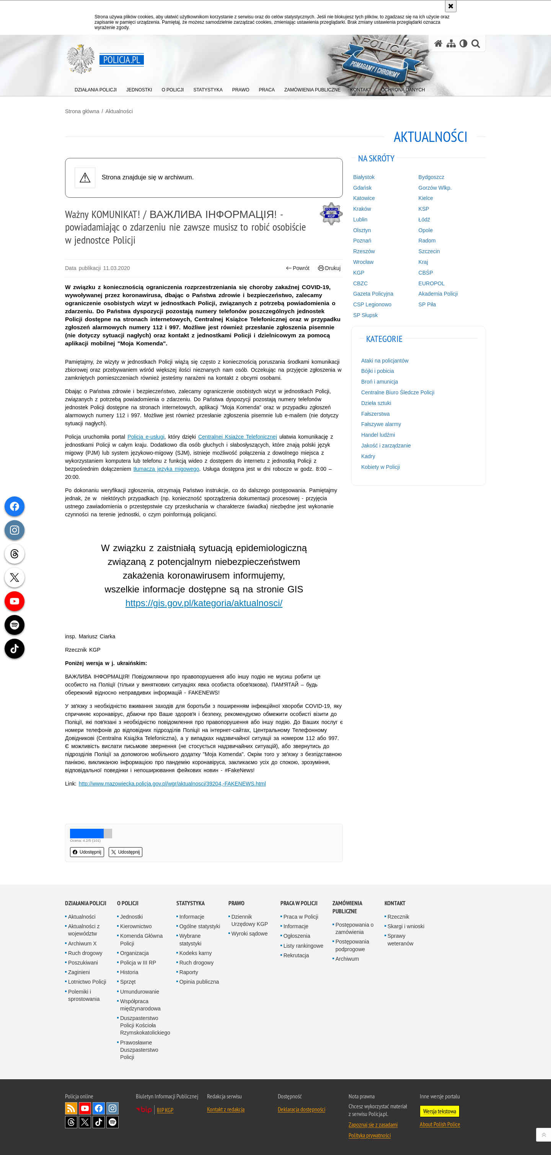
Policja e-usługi (145, 437)
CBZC (360, 283)
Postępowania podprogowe (352, 945)
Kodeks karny (195, 953)
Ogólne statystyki (199, 926)
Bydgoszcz (432, 177)
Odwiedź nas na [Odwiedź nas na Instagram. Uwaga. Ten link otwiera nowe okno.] (112, 1108)
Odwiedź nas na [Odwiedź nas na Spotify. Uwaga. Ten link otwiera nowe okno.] (112, 1122)
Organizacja (134, 953)
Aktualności (119, 111)
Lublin (360, 219)
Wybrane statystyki (190, 939)
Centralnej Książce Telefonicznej (237, 437)
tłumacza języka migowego (166, 469)
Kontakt (395, 903)
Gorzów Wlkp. (435, 188)
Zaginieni (79, 972)
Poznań (362, 241)
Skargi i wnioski (406, 926)
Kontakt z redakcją (226, 1109)
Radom (427, 241)
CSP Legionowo (372, 304)
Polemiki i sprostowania (84, 995)
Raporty (188, 972)
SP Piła (427, 304)
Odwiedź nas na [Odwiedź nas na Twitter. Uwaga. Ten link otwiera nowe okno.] (85, 1122)
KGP (359, 273)
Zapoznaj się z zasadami (373, 1124)
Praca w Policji (299, 903)
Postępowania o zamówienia (355, 928)
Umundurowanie (139, 992)
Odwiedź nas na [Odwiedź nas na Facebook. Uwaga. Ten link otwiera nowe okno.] (99, 1108)
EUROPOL (432, 283)
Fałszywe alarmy (381, 424)
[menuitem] (95, 88)
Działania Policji (85, 903)
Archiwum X (82, 943)
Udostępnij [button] (87, 852)
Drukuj (329, 268)
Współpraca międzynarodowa (140, 1005)
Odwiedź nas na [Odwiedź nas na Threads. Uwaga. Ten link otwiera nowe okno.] (71, 1122)
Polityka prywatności (370, 1135)
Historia (129, 972)
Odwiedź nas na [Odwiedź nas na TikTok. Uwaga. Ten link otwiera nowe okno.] (99, 1122)
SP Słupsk (365, 315)
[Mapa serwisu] (451, 43)
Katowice (364, 198)
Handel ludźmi (378, 435)
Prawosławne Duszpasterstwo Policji (139, 1050)
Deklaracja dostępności (301, 1109)
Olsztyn (362, 230)
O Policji (128, 903)
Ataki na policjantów (385, 361)
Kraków (362, 209)
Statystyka (190, 903)
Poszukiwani (83, 963)
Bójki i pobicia (377, 371)
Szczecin (429, 251)
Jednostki (131, 917)
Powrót (298, 268)
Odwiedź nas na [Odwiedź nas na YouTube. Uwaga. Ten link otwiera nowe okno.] (85, 1108)
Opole (426, 230)
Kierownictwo (136, 926)
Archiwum (347, 959)
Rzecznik (398, 917)
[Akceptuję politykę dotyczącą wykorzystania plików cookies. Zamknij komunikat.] (450, 6)
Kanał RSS (71, 1108)
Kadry (368, 456)
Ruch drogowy (85, 953)
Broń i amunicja (379, 382)
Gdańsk (362, 188)
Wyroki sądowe (249, 934)
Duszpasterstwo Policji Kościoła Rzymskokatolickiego (145, 1025)
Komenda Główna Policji (141, 939)
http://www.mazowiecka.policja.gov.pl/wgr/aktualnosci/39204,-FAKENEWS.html (172, 784)
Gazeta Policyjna (373, 294)
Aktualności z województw (83, 930)
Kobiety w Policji (380, 467)
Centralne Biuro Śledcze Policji (397, 392)
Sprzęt (127, 982)
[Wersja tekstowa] (464, 43)
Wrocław (363, 262)
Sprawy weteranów (401, 939)
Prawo (236, 903)
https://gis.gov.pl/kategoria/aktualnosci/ (204, 603)
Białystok (364, 177)
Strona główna (82, 111)
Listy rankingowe (303, 946)
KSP (424, 209)
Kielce (426, 198)
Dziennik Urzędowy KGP (249, 920)
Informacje (191, 917)
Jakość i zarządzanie (386, 445)
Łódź (424, 219)
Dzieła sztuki (376, 403)
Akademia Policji (438, 294)
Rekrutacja (296, 955)
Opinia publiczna (199, 982)
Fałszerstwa (375, 414)
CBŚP (426, 273)
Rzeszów (364, 251)
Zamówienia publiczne (347, 907)
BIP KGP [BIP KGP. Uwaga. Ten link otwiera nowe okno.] (165, 1110)
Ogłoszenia (297, 936)
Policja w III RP (138, 963)
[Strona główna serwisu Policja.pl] (438, 43)
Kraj (423, 262)
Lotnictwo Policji (87, 982)
